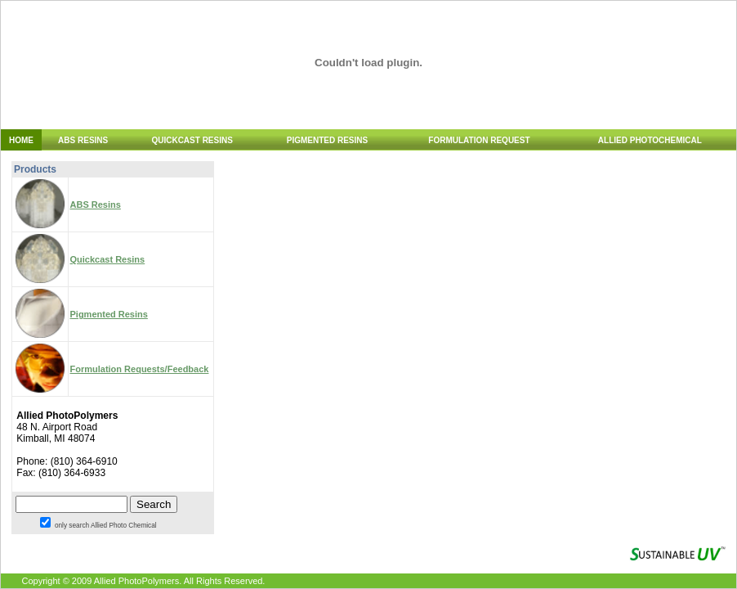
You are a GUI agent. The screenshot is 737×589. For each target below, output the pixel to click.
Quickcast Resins (107, 259)
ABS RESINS (83, 140)
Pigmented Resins (109, 314)
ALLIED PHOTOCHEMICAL (650, 140)
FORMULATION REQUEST (478, 140)
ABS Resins (95, 204)
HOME (21, 140)
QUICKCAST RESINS (191, 140)
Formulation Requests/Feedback (139, 369)
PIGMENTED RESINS (327, 140)
